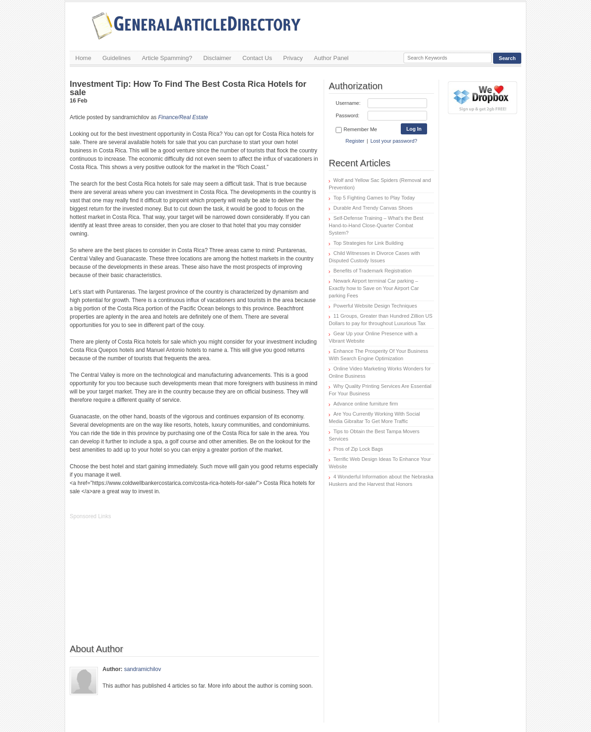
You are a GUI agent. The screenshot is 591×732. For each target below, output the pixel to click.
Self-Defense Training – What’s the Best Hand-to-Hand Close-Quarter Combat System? (376, 225)
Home (83, 57)
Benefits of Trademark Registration (372, 270)
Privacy (293, 57)
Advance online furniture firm (365, 403)
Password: (347, 115)
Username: (348, 103)
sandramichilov (142, 669)
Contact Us (257, 57)
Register (354, 141)
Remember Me (356, 130)
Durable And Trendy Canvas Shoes (373, 208)
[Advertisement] (139, 586)
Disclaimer (217, 57)
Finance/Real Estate (183, 117)
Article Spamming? (167, 57)
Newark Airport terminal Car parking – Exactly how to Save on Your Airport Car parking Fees (374, 288)
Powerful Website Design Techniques (375, 306)
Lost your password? (393, 141)
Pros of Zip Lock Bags (358, 449)
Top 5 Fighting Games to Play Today (374, 197)
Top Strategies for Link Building (368, 243)
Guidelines (117, 57)
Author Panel (331, 57)
